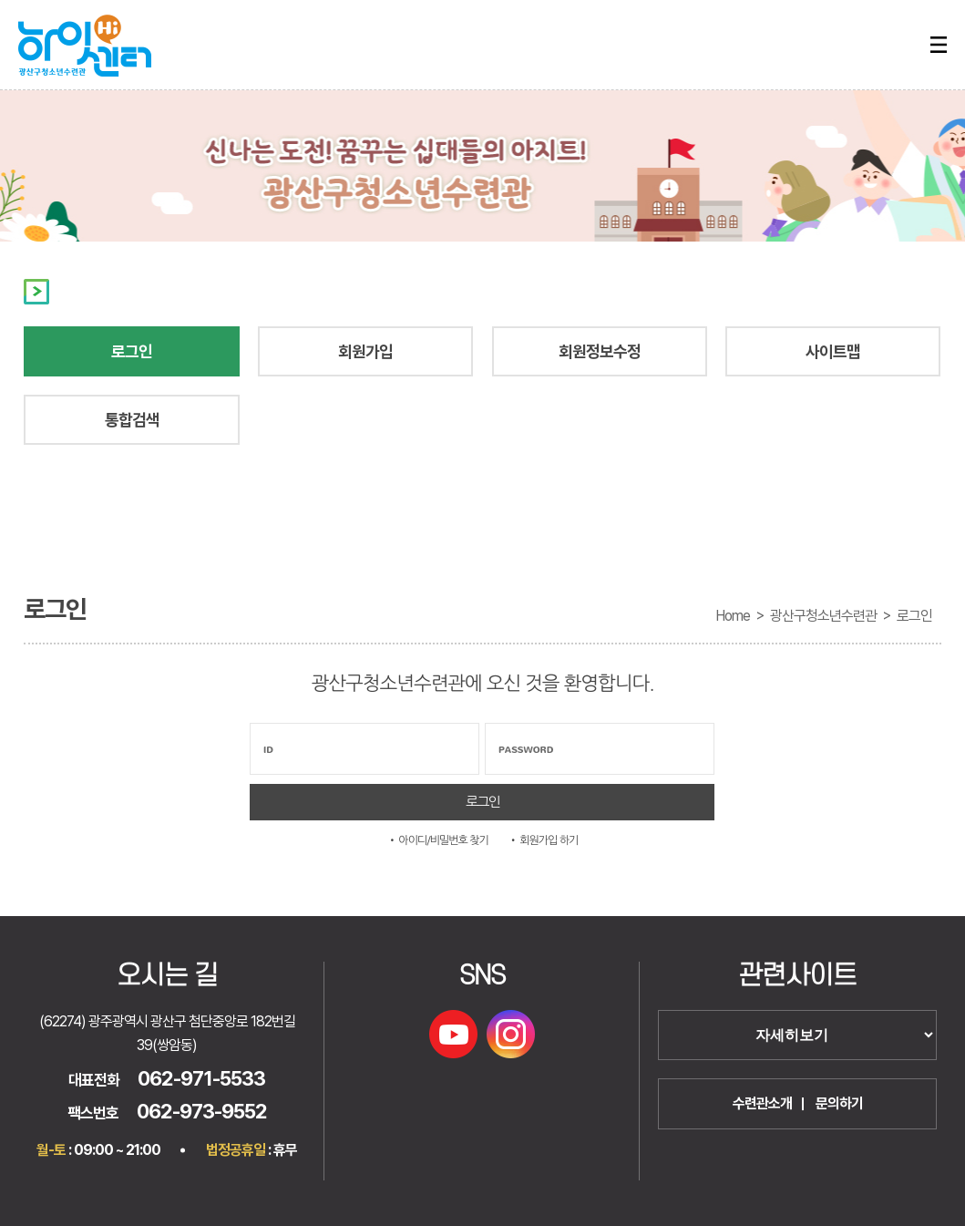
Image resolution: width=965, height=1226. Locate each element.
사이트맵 (833, 351)
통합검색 (132, 419)
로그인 (131, 351)
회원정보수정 (600, 351)
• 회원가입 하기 (543, 840)
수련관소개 (762, 1103)
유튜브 (453, 1034)
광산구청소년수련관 (823, 615)
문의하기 (839, 1103)
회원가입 (365, 351)
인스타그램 (511, 1034)
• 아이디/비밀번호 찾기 (437, 840)
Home (732, 615)
